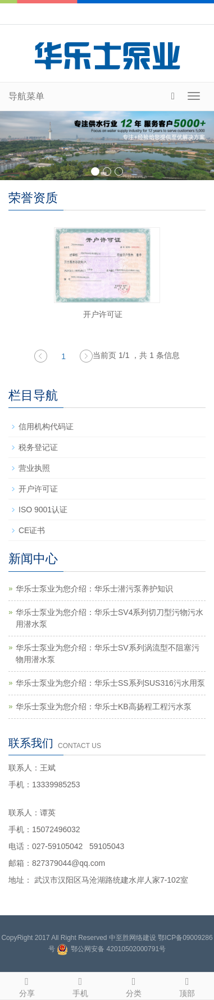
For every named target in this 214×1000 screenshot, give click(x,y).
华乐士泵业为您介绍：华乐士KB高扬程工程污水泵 (104, 706)
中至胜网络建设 (132, 938)
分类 (134, 985)
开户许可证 (102, 314)
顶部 (187, 985)
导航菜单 (26, 96)
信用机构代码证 (46, 426)
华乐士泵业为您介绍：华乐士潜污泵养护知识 (94, 588)
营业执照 (34, 468)
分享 (26, 985)
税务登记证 (38, 447)
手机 (80, 985)
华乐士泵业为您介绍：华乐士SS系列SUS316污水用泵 (110, 682)
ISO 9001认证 (43, 509)
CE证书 (32, 530)
